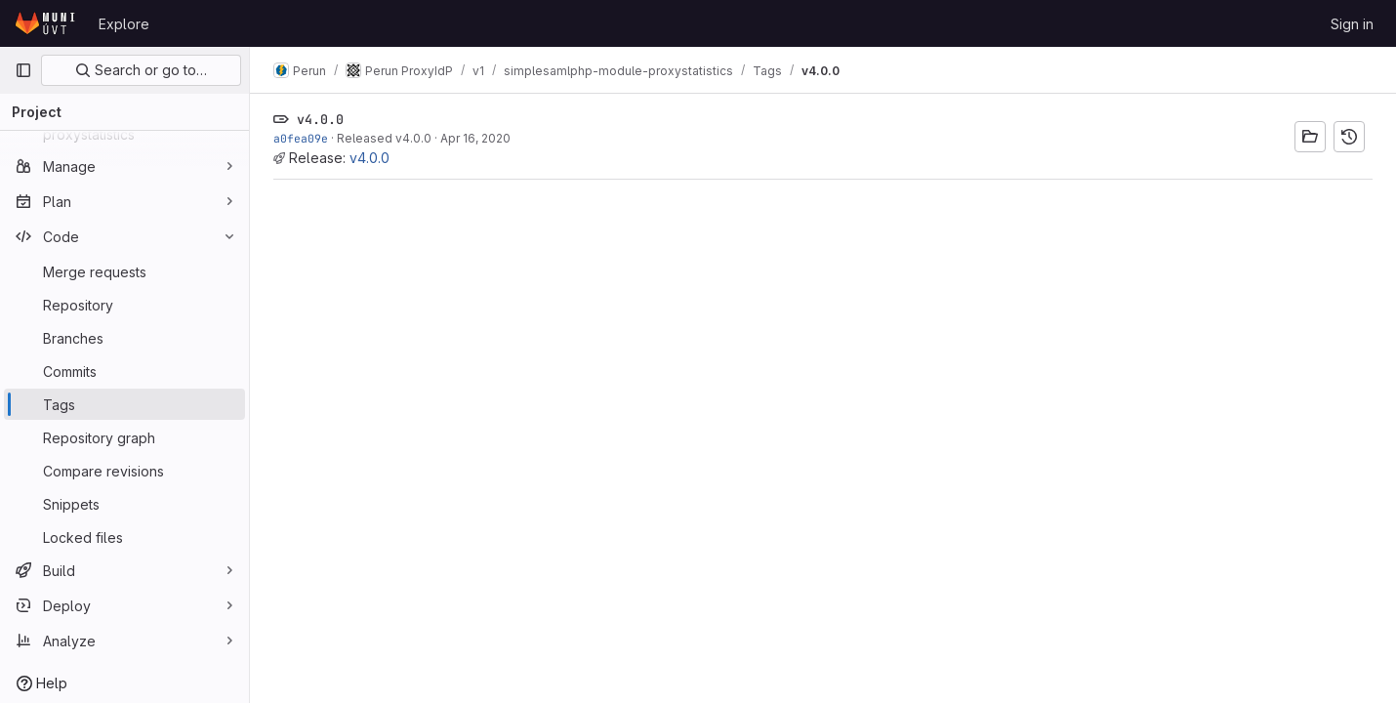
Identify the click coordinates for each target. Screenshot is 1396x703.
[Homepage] (47, 23)
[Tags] (124, 404)
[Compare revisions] (124, 470)
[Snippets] (124, 503)
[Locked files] (124, 537)
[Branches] (124, 337)
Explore (124, 24)
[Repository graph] (124, 437)
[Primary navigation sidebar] (23, 70)
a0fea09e (300, 138)
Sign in (1352, 24)
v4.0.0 (369, 157)
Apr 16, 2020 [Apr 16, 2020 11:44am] (475, 138)
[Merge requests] (124, 271)
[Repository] (124, 304)
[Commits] (124, 371)
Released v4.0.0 (384, 138)
